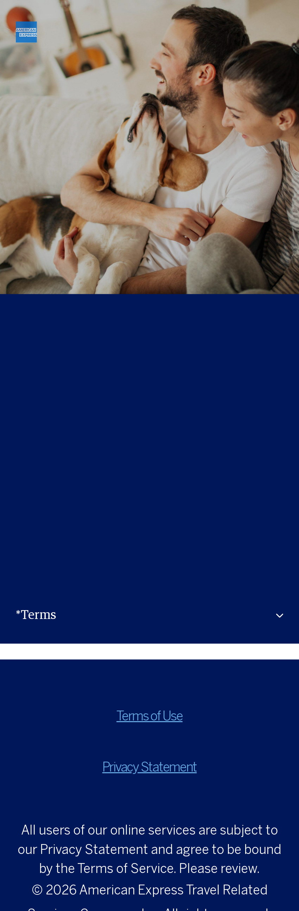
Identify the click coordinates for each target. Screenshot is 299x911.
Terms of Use (149, 717)
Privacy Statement (149, 768)
